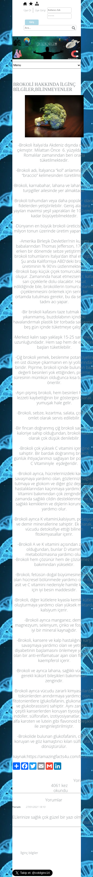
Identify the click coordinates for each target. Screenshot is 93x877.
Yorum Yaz (83, 780)
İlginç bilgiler (29, 853)
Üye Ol (27, 10)
